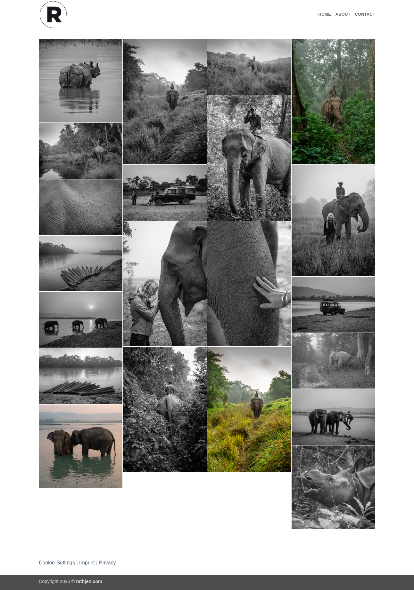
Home (324, 14)
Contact (365, 14)
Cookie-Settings (57, 562)
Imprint (87, 562)
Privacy (107, 562)
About (343, 14)
